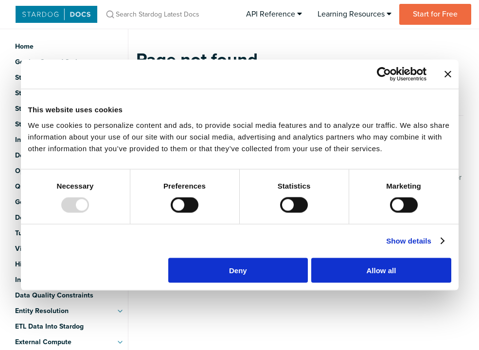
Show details (408, 241)
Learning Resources (354, 14)
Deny (238, 270)
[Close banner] (447, 74)
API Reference (274, 14)
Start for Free (435, 14)
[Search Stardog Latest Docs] (167, 14)
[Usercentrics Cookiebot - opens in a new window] (383, 74)
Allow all (381, 270)
